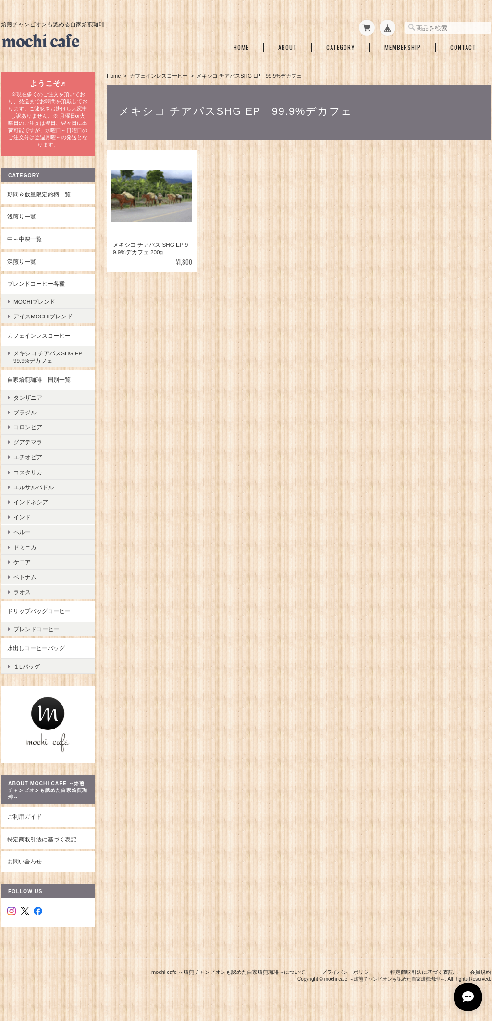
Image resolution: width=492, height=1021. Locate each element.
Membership (402, 47)
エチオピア (27, 457)
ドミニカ (25, 547)
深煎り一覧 (21, 261)
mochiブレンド (34, 301)
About (287, 47)
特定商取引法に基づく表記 (41, 839)
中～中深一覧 (24, 239)
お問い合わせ (24, 861)
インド (22, 517)
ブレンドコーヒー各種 (36, 283)
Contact (463, 47)
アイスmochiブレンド (43, 316)
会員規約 (480, 972)
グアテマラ (27, 442)
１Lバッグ (26, 666)
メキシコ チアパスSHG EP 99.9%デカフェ (50, 357)
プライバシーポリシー (347, 972)
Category (340, 47)
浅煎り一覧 (21, 216)
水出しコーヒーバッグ (36, 648)
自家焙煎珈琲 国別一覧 (39, 380)
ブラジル (25, 412)
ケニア (22, 562)
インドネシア (30, 502)
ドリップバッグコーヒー (39, 611)
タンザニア (27, 397)
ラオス (22, 592)
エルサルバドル (33, 487)
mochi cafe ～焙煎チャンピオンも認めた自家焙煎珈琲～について (228, 972)
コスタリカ (27, 472)
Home (241, 47)
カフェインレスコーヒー (159, 76)
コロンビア (27, 427)
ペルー (22, 532)
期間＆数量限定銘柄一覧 (39, 194)
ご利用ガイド (24, 817)
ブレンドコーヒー (36, 629)
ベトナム (25, 577)
